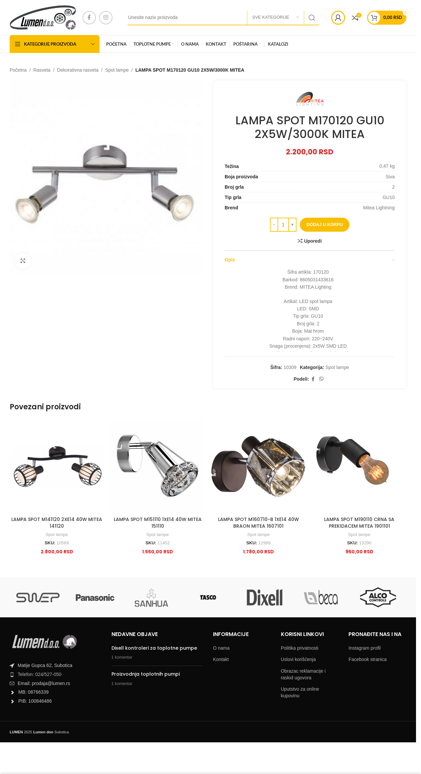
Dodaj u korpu (325, 224)
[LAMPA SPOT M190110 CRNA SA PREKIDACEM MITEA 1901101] (359, 466)
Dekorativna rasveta (78, 70)
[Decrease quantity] (274, 225)
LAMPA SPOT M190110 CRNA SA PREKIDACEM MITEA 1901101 (359, 522)
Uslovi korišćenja (298, 659)
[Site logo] (43, 17)
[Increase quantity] (292, 225)
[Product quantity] (283, 225)
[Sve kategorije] (275, 18)
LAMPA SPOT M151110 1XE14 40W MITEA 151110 (158, 522)
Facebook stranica (367, 659)
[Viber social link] (321, 379)
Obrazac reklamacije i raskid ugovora (303, 674)
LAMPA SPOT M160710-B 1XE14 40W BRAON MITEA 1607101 (258, 522)
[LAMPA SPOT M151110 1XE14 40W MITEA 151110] (157, 466)
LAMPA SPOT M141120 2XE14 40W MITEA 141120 (56, 522)
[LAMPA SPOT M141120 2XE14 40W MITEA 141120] (57, 466)
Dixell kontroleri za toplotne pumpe (154, 648)
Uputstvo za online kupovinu (300, 692)
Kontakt (221, 659)
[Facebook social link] (89, 17)
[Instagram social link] (105, 17)
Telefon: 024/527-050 (40, 674)
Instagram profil (364, 648)
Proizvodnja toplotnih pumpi (145, 674)
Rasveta (41, 70)
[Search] (223, 17)
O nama (221, 648)
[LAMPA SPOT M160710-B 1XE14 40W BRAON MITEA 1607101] (258, 466)
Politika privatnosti (299, 648)
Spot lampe (117, 70)
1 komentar (121, 657)
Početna (18, 70)
